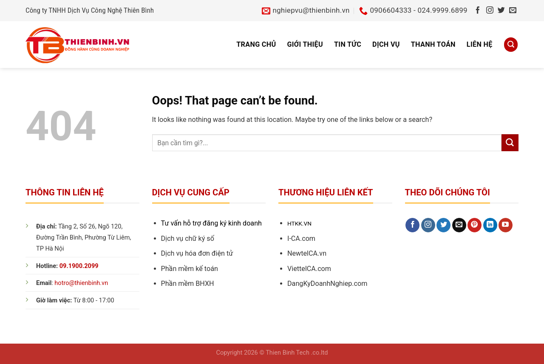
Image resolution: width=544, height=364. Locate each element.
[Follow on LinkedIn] (490, 225)
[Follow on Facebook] (478, 10)
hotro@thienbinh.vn (81, 283)
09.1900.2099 (79, 266)
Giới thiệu (305, 44)
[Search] (511, 44)
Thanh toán (433, 44)
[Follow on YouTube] (506, 225)
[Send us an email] (512, 10)
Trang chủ (256, 44)
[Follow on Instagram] (489, 10)
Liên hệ (480, 44)
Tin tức (347, 44)
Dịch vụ (386, 44)
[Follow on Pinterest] (475, 225)
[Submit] (510, 142)
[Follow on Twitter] (501, 10)
